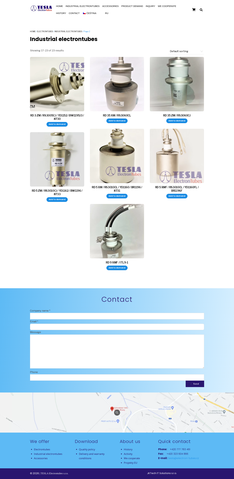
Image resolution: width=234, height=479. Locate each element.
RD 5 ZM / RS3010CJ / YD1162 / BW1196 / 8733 (57, 192)
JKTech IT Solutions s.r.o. (162, 473)
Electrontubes (45, 31)
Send (195, 384)
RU (106, 13)
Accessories (110, 6)
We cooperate (167, 6)
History (61, 13)
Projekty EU (130, 462)
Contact (74, 13)
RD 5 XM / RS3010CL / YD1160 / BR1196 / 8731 (117, 189)
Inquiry (150, 6)
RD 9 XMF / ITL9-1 (117, 262)
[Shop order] (186, 51)
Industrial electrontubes (83, 6)
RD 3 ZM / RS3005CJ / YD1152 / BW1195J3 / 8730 (57, 117)
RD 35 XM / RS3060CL (117, 115)
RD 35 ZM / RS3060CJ (176, 115)
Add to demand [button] (57, 124)
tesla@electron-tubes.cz (183, 458)
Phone (34, 372)
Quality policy (87, 449)
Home (59, 6)
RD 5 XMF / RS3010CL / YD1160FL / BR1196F (177, 189)
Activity (128, 454)
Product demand (132, 6)
